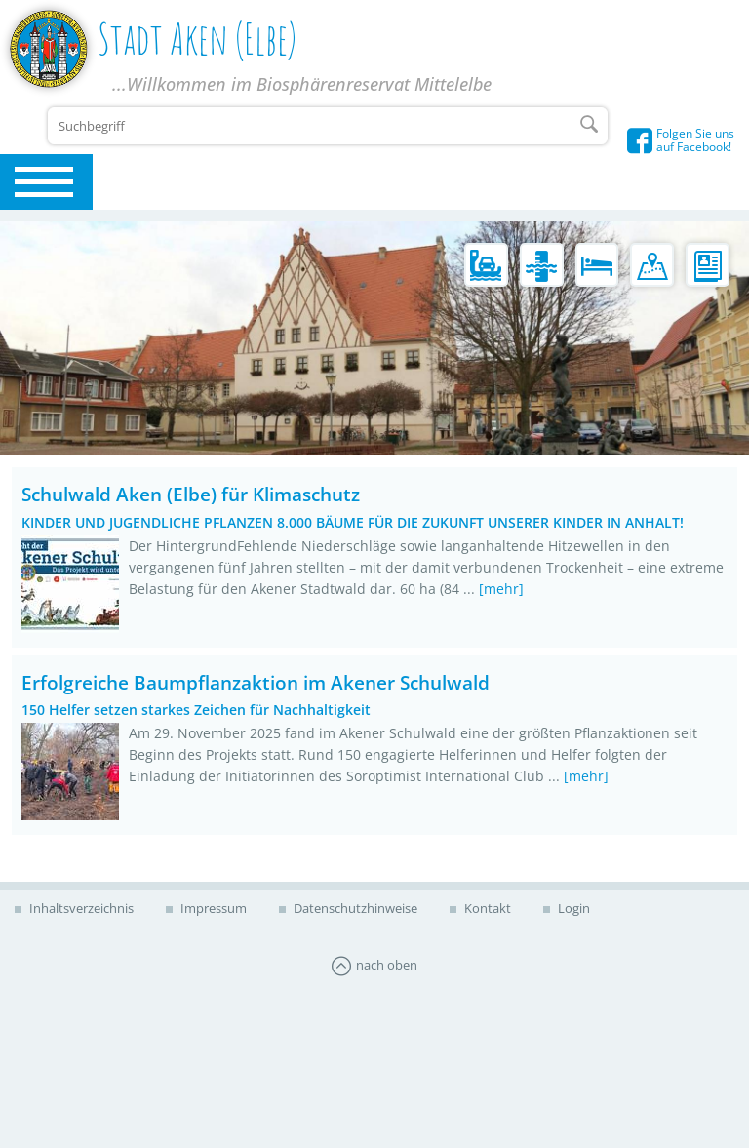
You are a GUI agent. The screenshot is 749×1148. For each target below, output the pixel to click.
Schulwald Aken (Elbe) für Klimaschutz (190, 494)
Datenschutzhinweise (354, 908)
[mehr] (501, 588)
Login (572, 908)
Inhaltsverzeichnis (80, 908)
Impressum (212, 908)
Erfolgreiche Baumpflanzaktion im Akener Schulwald (255, 682)
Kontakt (486, 908)
